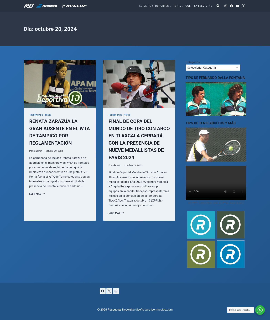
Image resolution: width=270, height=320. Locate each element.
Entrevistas (203, 5)
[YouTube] (237, 6)
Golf (188, 5)
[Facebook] (232, 6)
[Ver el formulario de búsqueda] (218, 6)
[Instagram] (226, 6)
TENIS (48, 115)
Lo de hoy (146, 5)
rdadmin (37, 150)
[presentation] (60, 84)
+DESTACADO (36, 115)
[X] (243, 6)
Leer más (37, 193)
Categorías (193, 62)
